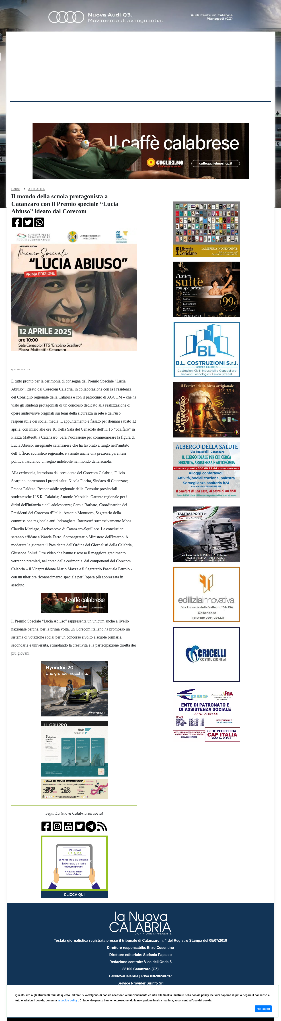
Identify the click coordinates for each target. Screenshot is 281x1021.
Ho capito (263, 1009)
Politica (74, 109)
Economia (124, 109)
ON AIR (253, 109)
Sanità (89, 109)
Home (21, 108)
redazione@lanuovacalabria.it (150, 983)
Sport (141, 109)
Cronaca (57, 109)
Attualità (105, 109)
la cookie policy (67, 1000)
